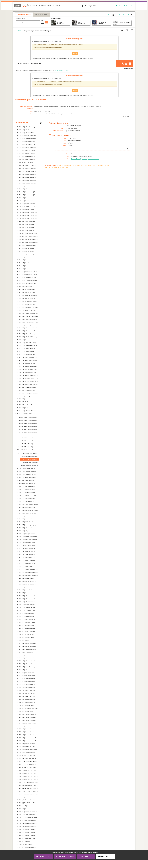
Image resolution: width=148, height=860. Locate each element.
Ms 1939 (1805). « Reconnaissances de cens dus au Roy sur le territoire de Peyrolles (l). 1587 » (27, 628)
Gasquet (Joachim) (76, 159)
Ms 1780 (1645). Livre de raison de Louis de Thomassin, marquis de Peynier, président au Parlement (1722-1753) (27, 159)
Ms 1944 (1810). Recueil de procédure (26, 643)
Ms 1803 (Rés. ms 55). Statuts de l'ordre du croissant (27, 230)
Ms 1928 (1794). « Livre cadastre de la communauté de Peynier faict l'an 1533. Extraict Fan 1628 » (27, 596)
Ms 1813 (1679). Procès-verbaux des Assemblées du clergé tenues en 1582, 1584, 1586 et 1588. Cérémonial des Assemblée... (27, 266)
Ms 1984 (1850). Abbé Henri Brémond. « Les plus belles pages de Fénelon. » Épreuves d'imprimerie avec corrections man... (27, 785)
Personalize (86, 856)
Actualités (119, 6)
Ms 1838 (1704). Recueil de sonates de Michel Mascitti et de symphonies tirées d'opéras (27, 340)
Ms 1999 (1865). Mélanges (23, 841)
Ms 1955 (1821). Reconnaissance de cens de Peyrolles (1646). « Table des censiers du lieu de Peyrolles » (27, 675)
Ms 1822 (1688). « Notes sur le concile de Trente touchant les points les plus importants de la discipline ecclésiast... (27, 292)
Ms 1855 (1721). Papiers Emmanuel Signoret (27, 408)
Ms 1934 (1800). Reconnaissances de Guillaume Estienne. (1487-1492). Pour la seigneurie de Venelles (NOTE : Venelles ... (27, 613)
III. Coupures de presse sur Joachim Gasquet (30, 459)
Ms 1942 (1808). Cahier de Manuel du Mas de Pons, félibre (27, 637)
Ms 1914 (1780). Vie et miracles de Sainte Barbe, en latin (27, 554)
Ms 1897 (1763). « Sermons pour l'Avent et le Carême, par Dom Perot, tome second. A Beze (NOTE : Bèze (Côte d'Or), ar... (27, 504)
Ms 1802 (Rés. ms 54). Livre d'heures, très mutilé (27, 227)
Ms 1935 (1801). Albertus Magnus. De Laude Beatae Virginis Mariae (27, 616)
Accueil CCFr (18, 31)
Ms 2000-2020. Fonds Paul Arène (25, 844)
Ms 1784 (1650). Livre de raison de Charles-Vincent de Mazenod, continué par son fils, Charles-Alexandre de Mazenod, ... (27, 174)
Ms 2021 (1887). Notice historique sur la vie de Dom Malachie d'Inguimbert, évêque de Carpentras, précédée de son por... (27, 847)
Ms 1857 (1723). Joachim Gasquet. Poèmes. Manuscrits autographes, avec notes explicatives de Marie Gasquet (28, 417)
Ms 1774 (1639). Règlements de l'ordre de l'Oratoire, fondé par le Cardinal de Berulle (27, 141)
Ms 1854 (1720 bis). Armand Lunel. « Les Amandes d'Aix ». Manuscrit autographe (27, 402)
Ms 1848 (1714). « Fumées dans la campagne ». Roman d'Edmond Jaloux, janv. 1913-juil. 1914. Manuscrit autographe (27, 372)
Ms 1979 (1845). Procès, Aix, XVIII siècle (27, 746)
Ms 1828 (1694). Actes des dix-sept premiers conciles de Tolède (27, 310)
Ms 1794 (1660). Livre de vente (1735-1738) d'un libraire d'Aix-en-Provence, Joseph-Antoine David (27, 203)
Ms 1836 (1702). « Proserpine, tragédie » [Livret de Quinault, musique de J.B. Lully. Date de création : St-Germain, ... (27, 334)
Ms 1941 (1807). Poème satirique (25, 634)
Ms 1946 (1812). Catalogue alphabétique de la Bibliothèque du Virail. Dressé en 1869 (27, 649)
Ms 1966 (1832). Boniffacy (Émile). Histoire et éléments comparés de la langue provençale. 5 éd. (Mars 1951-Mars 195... (27, 708)
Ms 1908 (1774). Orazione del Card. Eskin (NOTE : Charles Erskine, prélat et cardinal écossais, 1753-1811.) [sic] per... (27, 536)
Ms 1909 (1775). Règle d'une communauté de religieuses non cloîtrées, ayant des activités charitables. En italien (27, 539)
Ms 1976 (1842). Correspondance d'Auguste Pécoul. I (27, 738)
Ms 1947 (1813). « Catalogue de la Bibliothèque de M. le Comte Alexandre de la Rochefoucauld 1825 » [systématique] (27, 652)
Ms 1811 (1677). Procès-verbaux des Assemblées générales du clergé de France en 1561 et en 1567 (27, 260)
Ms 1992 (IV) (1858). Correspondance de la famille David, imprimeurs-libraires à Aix (27, 820)
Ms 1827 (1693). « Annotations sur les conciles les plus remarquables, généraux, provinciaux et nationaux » (27, 307)
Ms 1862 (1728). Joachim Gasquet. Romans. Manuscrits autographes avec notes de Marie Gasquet (28, 432)
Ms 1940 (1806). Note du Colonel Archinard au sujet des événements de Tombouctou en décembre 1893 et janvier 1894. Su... (27, 631)
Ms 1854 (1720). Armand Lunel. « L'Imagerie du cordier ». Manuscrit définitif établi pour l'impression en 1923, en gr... (27, 399)
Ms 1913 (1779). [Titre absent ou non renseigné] (27, 551)
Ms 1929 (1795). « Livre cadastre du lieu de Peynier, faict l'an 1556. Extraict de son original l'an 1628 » (27, 599)
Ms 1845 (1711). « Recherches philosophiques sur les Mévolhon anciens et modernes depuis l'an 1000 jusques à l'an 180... (27, 363)
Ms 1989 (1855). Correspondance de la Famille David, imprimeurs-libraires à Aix (27, 811)
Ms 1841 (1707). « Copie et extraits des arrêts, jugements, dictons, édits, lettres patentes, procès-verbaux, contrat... (27, 348)
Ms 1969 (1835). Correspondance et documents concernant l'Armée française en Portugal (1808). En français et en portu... (27, 717)
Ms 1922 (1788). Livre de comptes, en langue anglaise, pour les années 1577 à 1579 (27, 578)
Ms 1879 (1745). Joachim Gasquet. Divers (28, 450)
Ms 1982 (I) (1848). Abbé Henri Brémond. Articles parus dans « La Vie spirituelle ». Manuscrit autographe (27, 755)
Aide (131, 6)
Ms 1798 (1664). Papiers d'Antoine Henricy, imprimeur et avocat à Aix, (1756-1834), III (27, 215)
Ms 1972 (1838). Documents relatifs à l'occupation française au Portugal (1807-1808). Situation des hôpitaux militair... (27, 726)
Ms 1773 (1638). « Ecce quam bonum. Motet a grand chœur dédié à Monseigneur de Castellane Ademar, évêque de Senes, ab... (27, 138)
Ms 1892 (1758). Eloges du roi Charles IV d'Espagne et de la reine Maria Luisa (27, 489)
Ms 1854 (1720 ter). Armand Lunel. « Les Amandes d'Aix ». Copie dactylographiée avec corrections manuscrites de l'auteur (27, 405)
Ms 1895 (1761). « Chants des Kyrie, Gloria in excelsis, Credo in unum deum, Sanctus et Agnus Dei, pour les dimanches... (27, 498)
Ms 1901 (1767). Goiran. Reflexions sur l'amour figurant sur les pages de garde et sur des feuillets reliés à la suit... (27, 516)
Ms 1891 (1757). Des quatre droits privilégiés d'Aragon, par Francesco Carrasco (27, 486)
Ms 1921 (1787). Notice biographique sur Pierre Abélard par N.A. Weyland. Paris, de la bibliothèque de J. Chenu (27, 575)
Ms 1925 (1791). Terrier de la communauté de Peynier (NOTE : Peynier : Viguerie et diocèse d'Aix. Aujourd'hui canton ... (27, 587)
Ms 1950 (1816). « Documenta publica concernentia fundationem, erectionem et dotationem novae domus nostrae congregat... (27, 661)
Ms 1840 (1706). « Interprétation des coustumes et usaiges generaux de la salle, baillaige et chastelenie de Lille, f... (27, 345)
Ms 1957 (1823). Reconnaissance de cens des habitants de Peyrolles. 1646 (27, 681)
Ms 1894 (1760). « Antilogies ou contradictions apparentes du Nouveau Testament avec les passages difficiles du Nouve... (27, 495)
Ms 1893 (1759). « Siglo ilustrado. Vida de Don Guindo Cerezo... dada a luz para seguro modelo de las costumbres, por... (27, 492)
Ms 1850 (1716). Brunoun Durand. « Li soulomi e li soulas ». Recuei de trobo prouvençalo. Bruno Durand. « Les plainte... (27, 381)
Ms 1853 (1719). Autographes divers (26, 396)
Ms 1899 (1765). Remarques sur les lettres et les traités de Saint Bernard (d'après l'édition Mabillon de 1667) (27, 510)
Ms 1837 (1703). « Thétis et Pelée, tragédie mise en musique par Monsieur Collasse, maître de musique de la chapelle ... (27, 337)
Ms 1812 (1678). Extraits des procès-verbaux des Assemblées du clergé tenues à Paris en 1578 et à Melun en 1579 (27, 263)
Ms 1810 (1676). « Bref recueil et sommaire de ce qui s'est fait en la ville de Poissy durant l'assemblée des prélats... (27, 257)
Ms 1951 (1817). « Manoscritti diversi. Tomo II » (27, 664)
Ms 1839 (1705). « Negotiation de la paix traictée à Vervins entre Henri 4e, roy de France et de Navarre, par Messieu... (27, 342)
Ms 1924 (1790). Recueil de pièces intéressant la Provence (27, 584)
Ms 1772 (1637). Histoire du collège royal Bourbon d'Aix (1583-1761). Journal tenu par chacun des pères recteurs (27, 135)
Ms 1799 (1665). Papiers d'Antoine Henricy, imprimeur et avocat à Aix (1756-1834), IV (27, 218)
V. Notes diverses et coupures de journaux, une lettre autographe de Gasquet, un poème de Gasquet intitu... (30, 465)
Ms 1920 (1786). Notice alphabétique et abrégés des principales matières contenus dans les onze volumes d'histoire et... (27, 572)
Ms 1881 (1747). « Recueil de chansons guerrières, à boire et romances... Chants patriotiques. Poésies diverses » (27, 471)
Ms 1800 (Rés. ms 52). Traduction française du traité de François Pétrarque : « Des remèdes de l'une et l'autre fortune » (27, 221)
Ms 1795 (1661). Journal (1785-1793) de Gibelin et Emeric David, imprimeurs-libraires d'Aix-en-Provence (27, 206)
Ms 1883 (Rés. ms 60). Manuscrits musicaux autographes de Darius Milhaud (27, 480)
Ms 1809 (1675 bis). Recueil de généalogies (27, 254)
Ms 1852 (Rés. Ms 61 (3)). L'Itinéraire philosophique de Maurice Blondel (27, 393)
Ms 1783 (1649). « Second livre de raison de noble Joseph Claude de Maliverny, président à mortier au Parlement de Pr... (27, 171)
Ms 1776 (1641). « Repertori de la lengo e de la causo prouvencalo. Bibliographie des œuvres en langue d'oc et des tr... (27, 147)
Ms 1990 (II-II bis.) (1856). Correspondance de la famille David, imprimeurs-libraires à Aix (27, 814)
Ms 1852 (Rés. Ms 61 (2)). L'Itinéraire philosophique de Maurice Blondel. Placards (27, 390)
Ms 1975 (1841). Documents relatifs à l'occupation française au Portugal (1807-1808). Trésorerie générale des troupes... (27, 735)
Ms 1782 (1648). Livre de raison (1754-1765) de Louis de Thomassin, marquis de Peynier (27, 168)
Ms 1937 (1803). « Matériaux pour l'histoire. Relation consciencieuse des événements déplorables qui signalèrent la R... (27, 622)
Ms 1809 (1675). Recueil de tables (25, 251)
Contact (126, 6)
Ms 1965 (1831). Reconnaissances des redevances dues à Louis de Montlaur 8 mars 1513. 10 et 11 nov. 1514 (27, 705)
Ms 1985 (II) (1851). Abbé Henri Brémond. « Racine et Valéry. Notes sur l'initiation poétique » (27, 791)
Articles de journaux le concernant (90, 159)
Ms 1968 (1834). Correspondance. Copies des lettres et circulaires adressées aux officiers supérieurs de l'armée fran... (27, 714)
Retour (75, 53)
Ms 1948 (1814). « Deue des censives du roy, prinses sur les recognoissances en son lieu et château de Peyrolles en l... (27, 655)
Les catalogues (24, 14)
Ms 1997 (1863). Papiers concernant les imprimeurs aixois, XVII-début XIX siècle (27, 835)
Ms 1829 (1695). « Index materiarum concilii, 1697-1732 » (27, 313)
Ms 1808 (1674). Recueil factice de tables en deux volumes (27, 248)
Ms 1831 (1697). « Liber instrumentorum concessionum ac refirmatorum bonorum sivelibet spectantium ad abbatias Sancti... (27, 319)
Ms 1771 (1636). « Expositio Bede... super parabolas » (27, 132)
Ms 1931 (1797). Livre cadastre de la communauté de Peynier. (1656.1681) (27, 604)
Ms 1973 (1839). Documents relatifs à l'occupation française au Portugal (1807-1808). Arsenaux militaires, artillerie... (27, 729)
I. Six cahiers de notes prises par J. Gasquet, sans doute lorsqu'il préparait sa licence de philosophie (30, 453)
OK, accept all (43, 856)
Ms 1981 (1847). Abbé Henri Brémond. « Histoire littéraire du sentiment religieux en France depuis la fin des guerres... (27, 752)
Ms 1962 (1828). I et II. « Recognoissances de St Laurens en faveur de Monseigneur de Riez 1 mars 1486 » (27, 696)
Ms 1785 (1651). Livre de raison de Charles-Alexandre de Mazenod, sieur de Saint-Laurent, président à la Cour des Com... (27, 177)
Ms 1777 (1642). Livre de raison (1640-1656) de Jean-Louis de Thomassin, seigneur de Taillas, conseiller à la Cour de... (27, 150)
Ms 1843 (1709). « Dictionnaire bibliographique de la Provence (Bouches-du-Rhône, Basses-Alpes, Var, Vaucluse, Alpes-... (27, 354)
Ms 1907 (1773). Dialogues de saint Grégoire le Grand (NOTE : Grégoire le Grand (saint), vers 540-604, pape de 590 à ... (27, 533)
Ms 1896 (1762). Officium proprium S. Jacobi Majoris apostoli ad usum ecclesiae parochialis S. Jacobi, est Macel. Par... (27, 501)
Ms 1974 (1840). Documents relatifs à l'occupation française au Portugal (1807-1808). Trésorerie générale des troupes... (27, 732)
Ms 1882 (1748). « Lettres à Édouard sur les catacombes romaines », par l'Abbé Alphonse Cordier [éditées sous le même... (27, 474)
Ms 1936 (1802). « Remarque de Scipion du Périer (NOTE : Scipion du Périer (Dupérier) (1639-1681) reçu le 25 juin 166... (27, 619)
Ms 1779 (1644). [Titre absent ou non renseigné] (27, 156)
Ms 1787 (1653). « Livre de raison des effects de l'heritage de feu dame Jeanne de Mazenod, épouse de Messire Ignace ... (27, 183)
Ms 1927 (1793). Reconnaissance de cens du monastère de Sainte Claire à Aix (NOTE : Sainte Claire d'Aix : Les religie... (27, 593)
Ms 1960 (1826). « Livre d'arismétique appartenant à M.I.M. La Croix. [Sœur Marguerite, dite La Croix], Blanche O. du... (27, 690)
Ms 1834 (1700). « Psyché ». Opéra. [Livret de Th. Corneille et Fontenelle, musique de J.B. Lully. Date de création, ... (27, 328)
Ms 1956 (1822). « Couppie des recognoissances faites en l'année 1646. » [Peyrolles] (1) (27, 678)
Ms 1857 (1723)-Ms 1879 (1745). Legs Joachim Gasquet (27, 413)
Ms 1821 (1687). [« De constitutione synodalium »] (27, 289)
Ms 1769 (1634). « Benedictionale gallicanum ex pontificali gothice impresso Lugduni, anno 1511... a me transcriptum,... (27, 127)
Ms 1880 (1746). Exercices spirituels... (26, 468)
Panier (111, 15)
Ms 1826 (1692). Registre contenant (26, 304)
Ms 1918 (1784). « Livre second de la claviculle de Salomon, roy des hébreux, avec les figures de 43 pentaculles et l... (27, 566)
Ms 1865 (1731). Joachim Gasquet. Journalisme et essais (28, 441)
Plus (127, 148)
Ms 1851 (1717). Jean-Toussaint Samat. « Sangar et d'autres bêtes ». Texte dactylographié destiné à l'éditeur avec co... (27, 384)
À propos (111, 6)
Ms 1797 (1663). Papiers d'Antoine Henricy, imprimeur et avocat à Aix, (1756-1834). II (27, 212)
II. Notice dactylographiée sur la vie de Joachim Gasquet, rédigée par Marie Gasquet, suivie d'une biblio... (30, 456)
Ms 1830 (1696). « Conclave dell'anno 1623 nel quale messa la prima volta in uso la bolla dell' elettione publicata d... (27, 316)
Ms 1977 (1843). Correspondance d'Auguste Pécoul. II (27, 741)
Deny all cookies (65, 856)
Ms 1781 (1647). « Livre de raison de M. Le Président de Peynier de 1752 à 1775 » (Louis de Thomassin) (27, 165)
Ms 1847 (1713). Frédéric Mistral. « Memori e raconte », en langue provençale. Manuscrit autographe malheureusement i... (27, 369)
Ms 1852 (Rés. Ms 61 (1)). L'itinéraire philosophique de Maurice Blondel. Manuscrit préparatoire (27, 387)
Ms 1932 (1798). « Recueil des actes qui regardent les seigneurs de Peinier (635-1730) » (27, 607)
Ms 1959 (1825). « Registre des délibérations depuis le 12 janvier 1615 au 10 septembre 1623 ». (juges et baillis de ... (27, 687)
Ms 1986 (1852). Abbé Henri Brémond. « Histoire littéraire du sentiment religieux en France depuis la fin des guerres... (27, 797)
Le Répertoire (41, 14)
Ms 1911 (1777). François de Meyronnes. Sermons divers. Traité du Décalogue (27, 545)
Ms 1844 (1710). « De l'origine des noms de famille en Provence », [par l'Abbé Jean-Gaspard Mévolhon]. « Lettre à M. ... (27, 357)
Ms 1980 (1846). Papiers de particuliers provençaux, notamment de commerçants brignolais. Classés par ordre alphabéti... (27, 749)
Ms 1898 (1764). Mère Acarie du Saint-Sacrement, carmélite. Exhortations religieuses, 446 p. (27, 507)
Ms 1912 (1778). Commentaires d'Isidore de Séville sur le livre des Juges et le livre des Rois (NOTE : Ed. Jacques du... (27, 548)
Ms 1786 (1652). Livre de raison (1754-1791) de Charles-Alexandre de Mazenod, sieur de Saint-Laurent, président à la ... (27, 180)
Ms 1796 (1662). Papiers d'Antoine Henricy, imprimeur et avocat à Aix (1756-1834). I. (27, 209)
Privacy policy (105, 856)
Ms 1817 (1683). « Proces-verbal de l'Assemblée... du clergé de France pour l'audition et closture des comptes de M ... (27, 277)
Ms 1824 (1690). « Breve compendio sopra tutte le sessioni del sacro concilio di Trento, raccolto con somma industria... (27, 298)
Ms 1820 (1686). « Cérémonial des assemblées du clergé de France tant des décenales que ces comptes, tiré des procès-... (27, 286)
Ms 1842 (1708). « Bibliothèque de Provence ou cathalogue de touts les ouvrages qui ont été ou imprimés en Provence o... (27, 351)
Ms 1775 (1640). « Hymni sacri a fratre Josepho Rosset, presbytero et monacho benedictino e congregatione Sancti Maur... (27, 144)
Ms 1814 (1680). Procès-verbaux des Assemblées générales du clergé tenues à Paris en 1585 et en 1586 (27, 269)
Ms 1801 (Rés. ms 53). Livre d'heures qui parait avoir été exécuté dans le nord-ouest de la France (27, 224)
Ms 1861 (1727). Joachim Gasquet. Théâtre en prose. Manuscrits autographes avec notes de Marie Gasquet (28, 429)
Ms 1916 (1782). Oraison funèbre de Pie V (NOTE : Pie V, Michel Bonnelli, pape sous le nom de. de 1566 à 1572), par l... (27, 560)
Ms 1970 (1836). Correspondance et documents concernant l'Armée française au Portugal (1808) (27, 720)
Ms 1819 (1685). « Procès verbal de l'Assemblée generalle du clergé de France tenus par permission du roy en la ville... (27, 283)
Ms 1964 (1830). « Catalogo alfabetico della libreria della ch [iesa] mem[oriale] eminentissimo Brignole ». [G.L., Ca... (27, 702)
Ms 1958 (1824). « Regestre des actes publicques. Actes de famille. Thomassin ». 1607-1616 (27, 684)
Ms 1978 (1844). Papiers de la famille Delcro (27, 743)
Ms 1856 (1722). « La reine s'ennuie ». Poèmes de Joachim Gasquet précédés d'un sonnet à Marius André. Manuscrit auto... (27, 410)
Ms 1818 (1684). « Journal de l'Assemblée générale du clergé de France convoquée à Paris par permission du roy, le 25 (27, 280)
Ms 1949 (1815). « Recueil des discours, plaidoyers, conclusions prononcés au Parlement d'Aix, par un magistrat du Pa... (27, 658)
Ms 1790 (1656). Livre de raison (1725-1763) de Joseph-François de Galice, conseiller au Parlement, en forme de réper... (27, 192)
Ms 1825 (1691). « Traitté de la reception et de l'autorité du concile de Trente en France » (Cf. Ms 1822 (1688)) (27, 301)
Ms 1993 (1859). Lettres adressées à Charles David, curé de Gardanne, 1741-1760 (27, 823)
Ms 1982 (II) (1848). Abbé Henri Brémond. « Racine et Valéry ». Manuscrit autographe (27, 761)
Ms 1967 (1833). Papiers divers (25, 711)
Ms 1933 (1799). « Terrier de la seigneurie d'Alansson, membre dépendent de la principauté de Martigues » (27, 610)
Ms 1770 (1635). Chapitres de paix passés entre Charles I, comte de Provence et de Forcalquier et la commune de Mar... (27, 130)
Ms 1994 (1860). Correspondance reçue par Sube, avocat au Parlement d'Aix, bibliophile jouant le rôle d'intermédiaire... (27, 826)
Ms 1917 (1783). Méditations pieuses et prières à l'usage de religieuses (27, 563)
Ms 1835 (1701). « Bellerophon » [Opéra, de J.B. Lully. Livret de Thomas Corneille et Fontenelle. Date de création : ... (27, 331)
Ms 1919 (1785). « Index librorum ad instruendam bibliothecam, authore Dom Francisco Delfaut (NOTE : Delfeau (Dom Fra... (27, 569)
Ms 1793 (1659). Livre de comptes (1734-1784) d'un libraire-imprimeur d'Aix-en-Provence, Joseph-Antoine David (27, 200)
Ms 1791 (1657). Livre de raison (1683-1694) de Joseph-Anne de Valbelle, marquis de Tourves (27, 195)
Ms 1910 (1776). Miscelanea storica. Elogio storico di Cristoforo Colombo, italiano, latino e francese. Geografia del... (27, 542)
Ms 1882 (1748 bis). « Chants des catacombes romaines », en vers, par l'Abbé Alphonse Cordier (27, 477)
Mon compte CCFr (91, 6)
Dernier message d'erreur (61, 70)
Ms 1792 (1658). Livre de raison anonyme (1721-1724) (27, 198)
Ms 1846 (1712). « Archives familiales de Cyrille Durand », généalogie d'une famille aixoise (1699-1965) (27, 366)
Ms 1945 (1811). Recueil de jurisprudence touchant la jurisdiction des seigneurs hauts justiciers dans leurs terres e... (27, 646)
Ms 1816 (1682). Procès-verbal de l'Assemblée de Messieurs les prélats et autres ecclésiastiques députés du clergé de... (27, 274)
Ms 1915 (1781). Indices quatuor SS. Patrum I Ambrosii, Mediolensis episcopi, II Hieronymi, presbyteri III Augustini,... (27, 557)
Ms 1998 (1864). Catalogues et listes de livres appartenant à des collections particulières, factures (27, 838)
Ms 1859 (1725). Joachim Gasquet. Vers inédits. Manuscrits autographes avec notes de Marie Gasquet (28, 423)
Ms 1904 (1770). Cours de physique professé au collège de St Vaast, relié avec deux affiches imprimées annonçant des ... (27, 525)
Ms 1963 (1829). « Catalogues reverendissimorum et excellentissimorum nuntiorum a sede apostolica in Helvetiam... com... (27, 699)
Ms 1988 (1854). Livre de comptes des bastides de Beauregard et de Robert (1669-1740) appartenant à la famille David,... (27, 809)
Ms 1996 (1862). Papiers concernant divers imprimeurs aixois (27, 832)
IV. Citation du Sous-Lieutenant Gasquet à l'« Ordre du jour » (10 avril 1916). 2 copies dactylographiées (30, 462)
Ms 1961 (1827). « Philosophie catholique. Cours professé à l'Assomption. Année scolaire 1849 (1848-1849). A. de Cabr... (27, 693)
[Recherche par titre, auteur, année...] (28, 22)
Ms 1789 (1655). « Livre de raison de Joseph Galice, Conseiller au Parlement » (27, 189)
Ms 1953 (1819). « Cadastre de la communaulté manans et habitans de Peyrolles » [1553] (27, 670)
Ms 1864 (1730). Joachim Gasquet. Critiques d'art (28, 438)
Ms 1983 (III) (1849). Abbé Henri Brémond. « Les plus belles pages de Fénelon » (27, 782)
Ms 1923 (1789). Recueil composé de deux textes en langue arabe (27, 581)
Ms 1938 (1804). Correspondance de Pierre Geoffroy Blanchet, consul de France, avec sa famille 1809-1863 (27, 625)
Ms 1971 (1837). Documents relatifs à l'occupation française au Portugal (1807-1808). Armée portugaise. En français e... (27, 723)
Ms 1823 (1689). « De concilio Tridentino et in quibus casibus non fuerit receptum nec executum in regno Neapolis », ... (27, 295)
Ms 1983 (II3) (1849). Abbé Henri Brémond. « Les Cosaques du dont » (27, 773)
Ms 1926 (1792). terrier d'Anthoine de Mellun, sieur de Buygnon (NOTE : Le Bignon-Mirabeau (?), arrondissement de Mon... (27, 590)
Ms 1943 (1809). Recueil (23, 640)
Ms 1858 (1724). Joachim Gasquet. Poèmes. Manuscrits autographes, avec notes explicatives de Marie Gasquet (28, 420)
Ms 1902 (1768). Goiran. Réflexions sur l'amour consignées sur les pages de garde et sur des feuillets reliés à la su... (27, 519)
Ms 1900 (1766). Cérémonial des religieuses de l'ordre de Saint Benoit (27, 513)
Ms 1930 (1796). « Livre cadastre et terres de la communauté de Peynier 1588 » (27, 601)
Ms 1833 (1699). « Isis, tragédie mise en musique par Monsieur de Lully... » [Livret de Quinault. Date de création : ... (27, 325)
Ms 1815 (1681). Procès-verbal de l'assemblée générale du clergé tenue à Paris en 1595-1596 (27, 271)
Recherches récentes (126, 15)
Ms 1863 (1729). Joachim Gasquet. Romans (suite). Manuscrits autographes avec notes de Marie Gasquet (28, 435)
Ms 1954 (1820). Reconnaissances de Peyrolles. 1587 (27, 672)
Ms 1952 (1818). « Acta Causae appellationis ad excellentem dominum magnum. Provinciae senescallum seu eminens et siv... (27, 667)
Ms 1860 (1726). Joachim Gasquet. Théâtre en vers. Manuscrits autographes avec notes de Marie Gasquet (28, 426)
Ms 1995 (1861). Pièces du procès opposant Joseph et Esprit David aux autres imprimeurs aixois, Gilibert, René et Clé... (27, 829)
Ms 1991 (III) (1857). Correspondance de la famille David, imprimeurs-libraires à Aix (27, 817)
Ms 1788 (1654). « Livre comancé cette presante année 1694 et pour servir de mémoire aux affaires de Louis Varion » (27, 186)
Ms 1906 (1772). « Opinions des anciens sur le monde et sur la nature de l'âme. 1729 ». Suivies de (27, 531)
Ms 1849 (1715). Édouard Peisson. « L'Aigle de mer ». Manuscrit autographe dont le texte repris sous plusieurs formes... (27, 378)
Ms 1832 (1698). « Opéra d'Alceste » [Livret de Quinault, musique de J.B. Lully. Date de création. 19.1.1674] (27, 322)
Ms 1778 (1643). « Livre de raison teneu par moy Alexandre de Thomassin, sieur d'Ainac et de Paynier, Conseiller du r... (27, 153)
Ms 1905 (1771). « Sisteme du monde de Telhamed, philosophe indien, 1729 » (27, 528)
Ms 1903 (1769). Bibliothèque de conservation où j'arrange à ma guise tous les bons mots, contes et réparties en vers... (27, 522)
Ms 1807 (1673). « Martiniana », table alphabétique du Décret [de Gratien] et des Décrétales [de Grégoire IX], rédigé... (27, 245)
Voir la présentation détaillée (122, 117)
